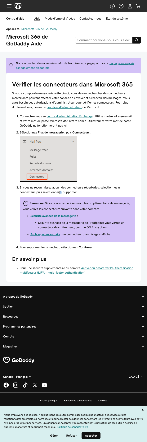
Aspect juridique (48, 400)
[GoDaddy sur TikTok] (25, 386)
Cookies (102, 400)
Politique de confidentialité (78, 400)
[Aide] (112, 6)
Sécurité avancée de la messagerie (53, 215)
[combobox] (104, 40)
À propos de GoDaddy (18, 296)
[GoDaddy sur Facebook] (6, 386)
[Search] (136, 40)
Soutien (8, 306)
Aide (37, 18)
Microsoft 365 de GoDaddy (39, 28)
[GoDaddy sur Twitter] (35, 386)
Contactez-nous (90, 18)
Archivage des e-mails (45, 234)
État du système (117, 18)
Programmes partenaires (19, 326)
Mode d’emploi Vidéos (60, 18)
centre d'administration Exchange (69, 116)
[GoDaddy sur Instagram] (16, 386)
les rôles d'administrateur (64, 107)
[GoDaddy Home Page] (19, 360)
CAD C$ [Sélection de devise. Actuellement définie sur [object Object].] (136, 376)
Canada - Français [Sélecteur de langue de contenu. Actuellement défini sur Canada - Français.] (17, 376)
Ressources (10, 316)
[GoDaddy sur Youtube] (44, 386)
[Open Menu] (7, 6)
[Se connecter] (130, 6)
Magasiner (10, 346)
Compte (8, 336)
